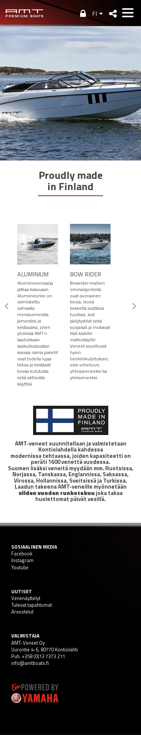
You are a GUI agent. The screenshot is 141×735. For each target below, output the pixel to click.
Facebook (21, 553)
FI (94, 13)
